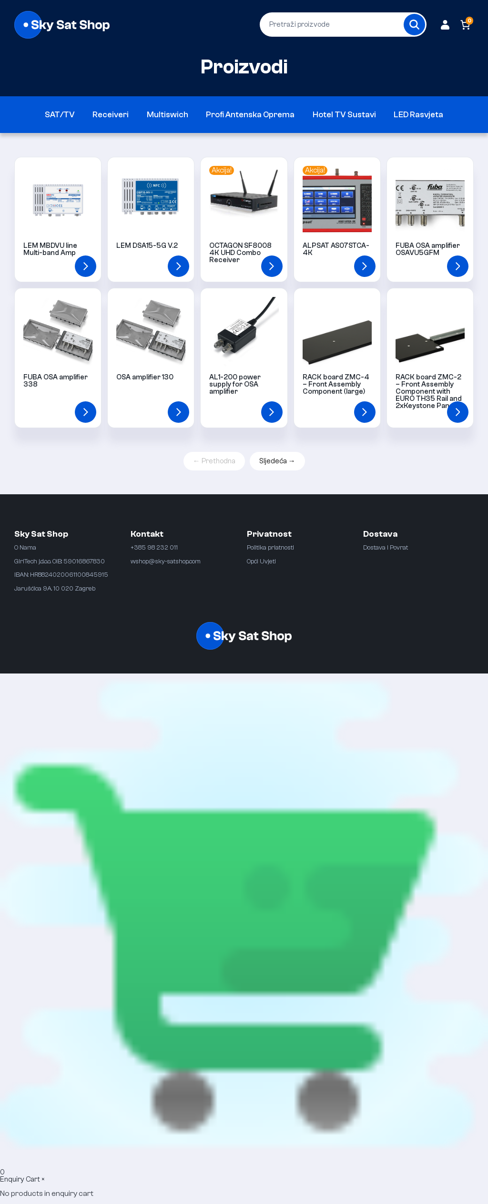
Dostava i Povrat (385, 547)
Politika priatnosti (270, 547)
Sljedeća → (277, 461)
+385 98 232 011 (154, 547)
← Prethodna (214, 461)
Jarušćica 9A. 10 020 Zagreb (54, 588)
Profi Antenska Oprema (250, 114)
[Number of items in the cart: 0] (465, 24)
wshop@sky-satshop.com (166, 561)
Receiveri (110, 114)
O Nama (25, 547)
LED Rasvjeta (418, 114)
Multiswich (167, 114)
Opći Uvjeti (261, 561)
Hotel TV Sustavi (344, 114)
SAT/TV (60, 114)
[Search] (414, 24)
